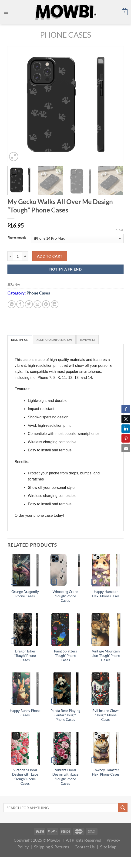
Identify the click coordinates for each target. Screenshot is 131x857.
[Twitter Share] (125, 419)
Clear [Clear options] (120, 230)
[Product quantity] (17, 256)
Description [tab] (21, 340)
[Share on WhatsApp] (12, 304)
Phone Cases (65, 34)
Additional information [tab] (61, 340)
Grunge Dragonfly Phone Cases (25, 594)
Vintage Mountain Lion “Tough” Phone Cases (105, 656)
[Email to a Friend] (37, 304)
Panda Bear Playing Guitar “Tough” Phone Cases (65, 715)
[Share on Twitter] (29, 304)
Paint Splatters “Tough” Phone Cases (65, 656)
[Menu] (6, 12)
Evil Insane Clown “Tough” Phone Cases (105, 715)
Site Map (108, 847)
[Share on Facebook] (20, 304)
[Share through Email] (125, 448)
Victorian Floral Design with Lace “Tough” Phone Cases (25, 777)
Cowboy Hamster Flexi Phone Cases (106, 773)
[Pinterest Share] (125, 438)
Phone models (16, 237)
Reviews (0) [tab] (100, 340)
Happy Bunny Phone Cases (25, 713)
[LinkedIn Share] (125, 428)
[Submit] (123, 808)
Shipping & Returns (51, 847)
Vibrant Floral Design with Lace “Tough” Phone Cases (65, 777)
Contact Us (84, 847)
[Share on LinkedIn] (55, 304)
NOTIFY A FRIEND (65, 269)
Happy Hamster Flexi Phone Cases (106, 594)
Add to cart (50, 256)
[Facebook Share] (125, 409)
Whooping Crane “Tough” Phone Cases (65, 596)
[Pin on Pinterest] (46, 304)
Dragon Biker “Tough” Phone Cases (25, 656)
